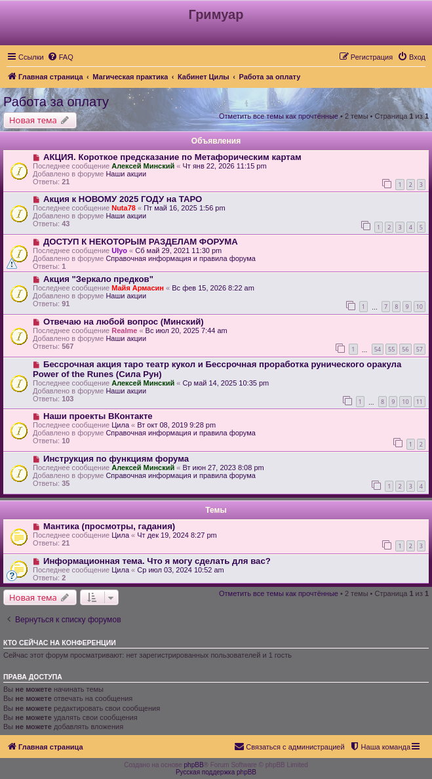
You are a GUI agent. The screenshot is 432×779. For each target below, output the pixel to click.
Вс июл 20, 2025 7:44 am (186, 330)
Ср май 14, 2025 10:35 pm (225, 383)
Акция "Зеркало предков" (98, 279)
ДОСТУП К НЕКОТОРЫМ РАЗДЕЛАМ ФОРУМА (140, 242)
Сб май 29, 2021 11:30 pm (178, 250)
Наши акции (126, 174)
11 (419, 401)
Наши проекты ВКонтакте (98, 416)
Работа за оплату (56, 101)
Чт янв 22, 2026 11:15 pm (224, 166)
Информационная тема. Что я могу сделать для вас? (157, 561)
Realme (124, 330)
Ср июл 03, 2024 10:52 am (180, 570)
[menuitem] (60, 57)
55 (391, 349)
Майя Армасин (137, 288)
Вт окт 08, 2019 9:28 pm (176, 425)
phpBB (194, 765)
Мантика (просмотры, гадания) (109, 526)
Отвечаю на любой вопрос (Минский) (123, 322)
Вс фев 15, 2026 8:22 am (213, 288)
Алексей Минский (142, 166)
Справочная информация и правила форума (181, 258)
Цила (120, 425)
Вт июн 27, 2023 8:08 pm (223, 467)
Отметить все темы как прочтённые (278, 116)
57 (419, 349)
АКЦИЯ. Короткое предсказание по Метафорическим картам (172, 157)
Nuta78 (123, 208)
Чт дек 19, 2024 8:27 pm (176, 535)
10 (419, 306)
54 (377, 349)
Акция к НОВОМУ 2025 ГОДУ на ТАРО (122, 199)
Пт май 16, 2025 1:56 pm (185, 208)
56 (405, 349)
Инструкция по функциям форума (116, 459)
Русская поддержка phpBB (216, 772)
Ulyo (119, 250)
